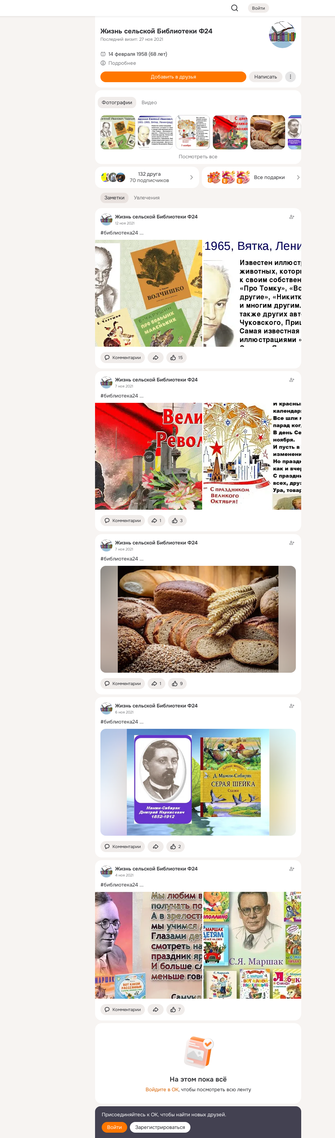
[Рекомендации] (45, 120)
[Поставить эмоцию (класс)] (176, 357)
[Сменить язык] (45, 1101)
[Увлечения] (45, 32)
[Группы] (75, 32)
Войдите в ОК (162, 1089)
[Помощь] (16, 120)
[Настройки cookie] (45, 1129)
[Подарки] (16, 91)
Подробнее (122, 63)
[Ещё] (45, 1086)
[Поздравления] (45, 91)
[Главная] (16, 32)
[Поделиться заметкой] (156, 357)
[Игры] (75, 91)
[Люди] (45, 61)
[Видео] (75, 61)
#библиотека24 (119, 232)
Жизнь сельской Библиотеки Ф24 (156, 31)
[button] (117, 103)
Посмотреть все (198, 156)
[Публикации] (16, 61)
